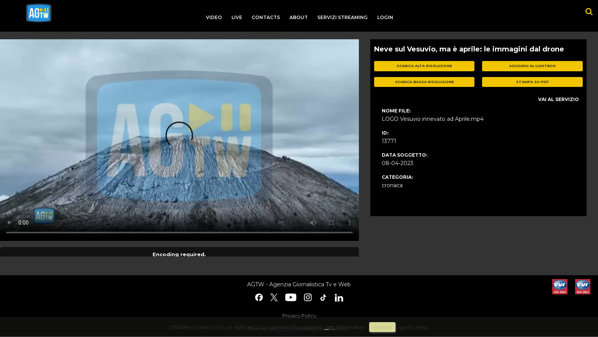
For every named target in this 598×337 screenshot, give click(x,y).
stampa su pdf (532, 82)
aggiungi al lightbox (532, 66)
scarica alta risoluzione (424, 66)
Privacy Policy (299, 316)
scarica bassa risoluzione (424, 82)
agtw (39, 12)
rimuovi (382, 327)
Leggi (329, 327)
